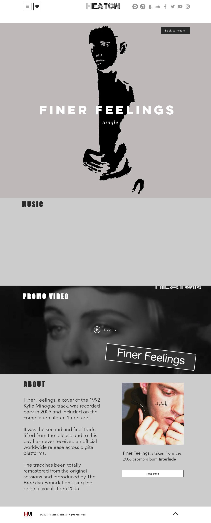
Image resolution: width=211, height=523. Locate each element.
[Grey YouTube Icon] (180, 6)
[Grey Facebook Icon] (165, 6)
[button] (27, 6)
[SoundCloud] (157, 6)
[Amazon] (150, 6)
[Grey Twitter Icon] (172, 6)
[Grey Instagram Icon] (187, 6)
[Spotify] (135, 6)
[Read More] (153, 473)
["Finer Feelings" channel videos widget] (105, 330)
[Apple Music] (142, 6)
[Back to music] (175, 30)
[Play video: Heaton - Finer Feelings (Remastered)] (105, 329)
